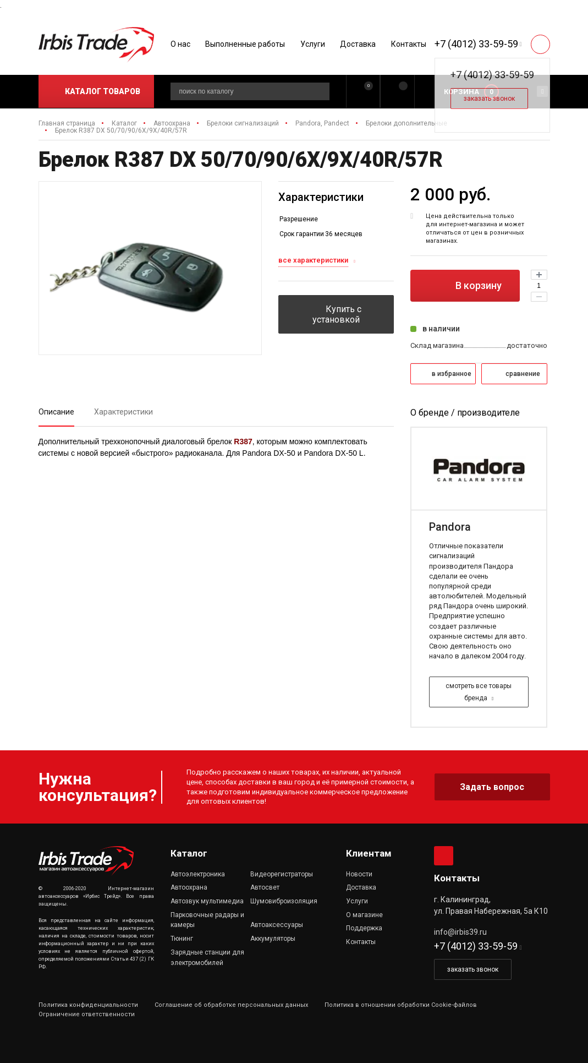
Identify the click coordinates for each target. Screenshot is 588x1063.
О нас (180, 44)
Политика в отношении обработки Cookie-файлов (401, 1005)
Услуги (312, 44)
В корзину (465, 286)
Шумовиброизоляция (283, 901)
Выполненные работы (245, 44)
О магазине (364, 915)
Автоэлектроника (198, 874)
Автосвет (264, 887)
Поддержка (364, 928)
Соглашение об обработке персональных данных (231, 1005)
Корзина (461, 92)
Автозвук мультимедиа (207, 901)
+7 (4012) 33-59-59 (476, 44)
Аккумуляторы (272, 938)
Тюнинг (182, 938)
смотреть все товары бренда (479, 692)
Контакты (408, 44)
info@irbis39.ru (460, 932)
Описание (56, 411)
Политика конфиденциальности (88, 1005)
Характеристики (123, 411)
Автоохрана (189, 887)
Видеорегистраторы (281, 874)
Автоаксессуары (276, 925)
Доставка (358, 44)
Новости (359, 874)
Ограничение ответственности (87, 1014)
